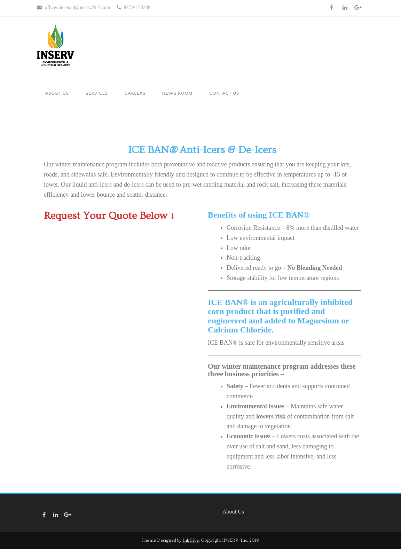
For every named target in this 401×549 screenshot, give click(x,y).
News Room (177, 93)
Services (97, 93)
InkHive (190, 540)
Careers (135, 93)
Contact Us (224, 93)
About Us (57, 93)
